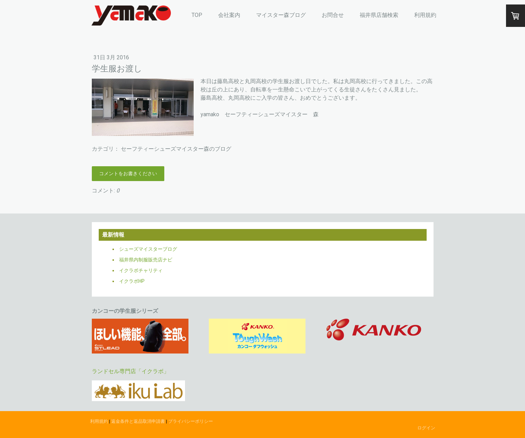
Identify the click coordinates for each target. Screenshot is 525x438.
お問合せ (333, 15)
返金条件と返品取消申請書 (138, 421)
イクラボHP (132, 281)
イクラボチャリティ (141, 270)
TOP (197, 15)
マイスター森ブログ (281, 15)
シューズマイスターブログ (148, 249)
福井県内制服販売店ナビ (145, 259)
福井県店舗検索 (379, 15)
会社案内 (229, 15)
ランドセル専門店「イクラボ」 (130, 371)
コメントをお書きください (128, 173)
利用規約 (425, 15)
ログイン (426, 427)
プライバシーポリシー (190, 421)
